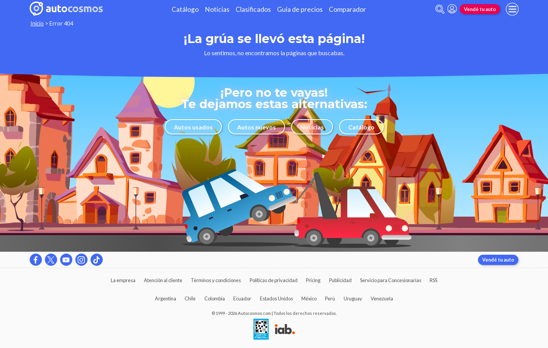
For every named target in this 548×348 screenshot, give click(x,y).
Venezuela (382, 298)
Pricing (313, 280)
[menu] (512, 9)
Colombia (214, 298)
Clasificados (253, 9)
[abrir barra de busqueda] (439, 9)
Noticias (217, 9)
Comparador (347, 9)
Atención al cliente (163, 280)
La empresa (123, 280)
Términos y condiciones (216, 280)
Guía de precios (300, 9)
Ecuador (242, 298)
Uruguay (353, 298)
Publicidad (340, 280)
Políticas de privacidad (274, 280)
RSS (433, 280)
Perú (330, 298)
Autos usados (193, 127)
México (309, 298)
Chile (190, 298)
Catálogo (185, 9)
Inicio (37, 23)
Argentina (165, 298)
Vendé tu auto (480, 9)
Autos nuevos (256, 127)
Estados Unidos (276, 298)
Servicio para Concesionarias (390, 280)
